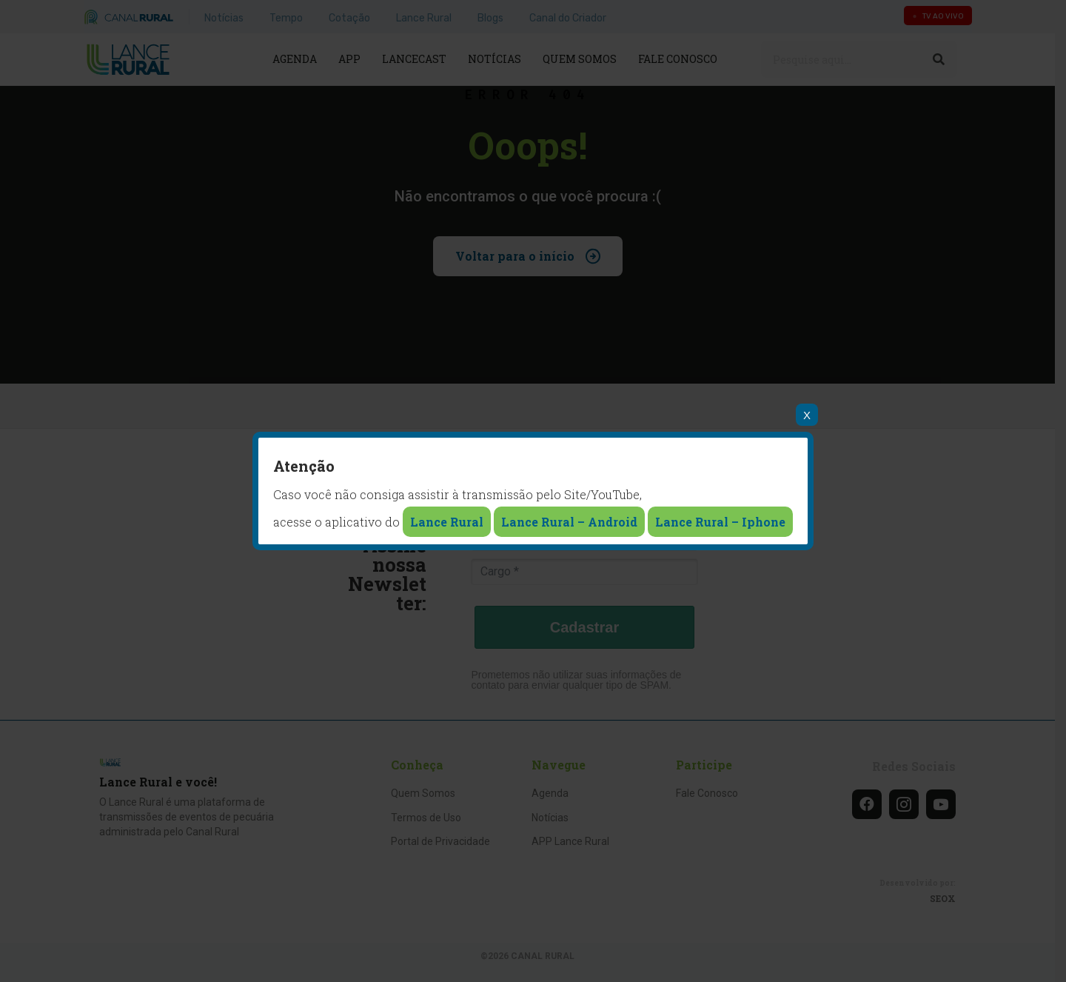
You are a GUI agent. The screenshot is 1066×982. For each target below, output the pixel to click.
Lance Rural (446, 522)
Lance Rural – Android (569, 522)
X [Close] (807, 415)
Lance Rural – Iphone (720, 522)
